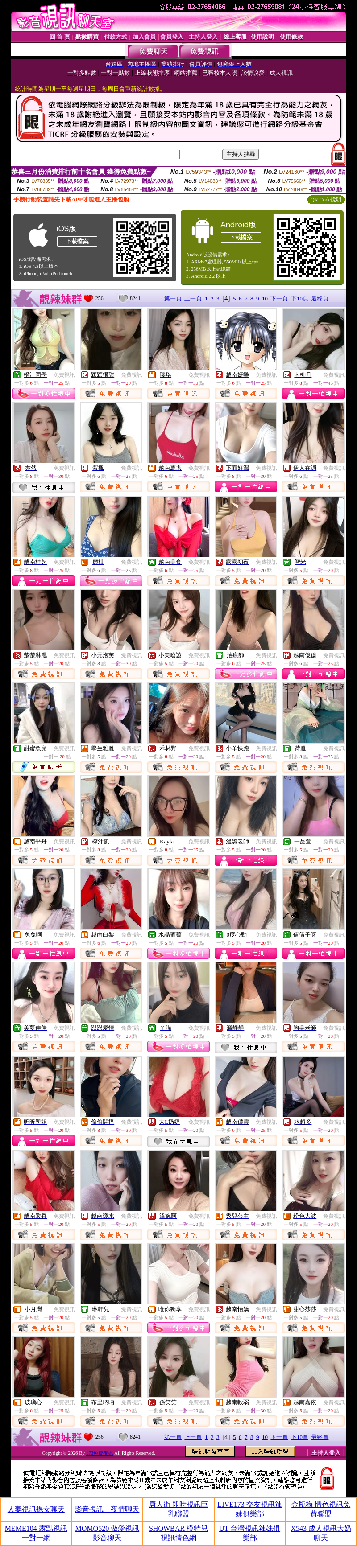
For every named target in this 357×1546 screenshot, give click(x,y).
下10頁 (299, 298)
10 (265, 298)
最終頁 (319, 298)
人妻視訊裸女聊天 (36, 1509)
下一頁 (279, 298)
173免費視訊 (99, 1453)
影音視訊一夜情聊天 (107, 1509)
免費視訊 (64, 375)
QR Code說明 (326, 200)
